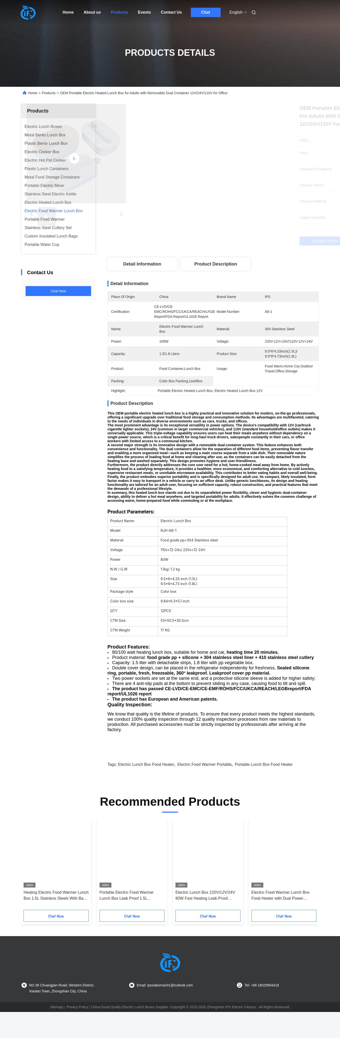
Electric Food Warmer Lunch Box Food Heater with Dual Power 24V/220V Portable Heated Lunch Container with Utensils (280, 921)
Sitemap (56, 1033)
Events (144, 12)
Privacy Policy (77, 1033)
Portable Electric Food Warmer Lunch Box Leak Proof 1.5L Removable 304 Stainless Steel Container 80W (127, 921)
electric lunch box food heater (146, 790)
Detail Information (142, 264)
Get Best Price (239, 241)
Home (68, 12)
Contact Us (171, 12)
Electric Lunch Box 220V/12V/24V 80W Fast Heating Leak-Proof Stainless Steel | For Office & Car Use (205, 921)
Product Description (215, 264)
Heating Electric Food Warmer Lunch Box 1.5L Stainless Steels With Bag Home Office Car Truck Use (56, 921)
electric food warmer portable (204, 790)
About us (92, 12)
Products (119, 12)
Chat (205, 12)
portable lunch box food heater (264, 790)
